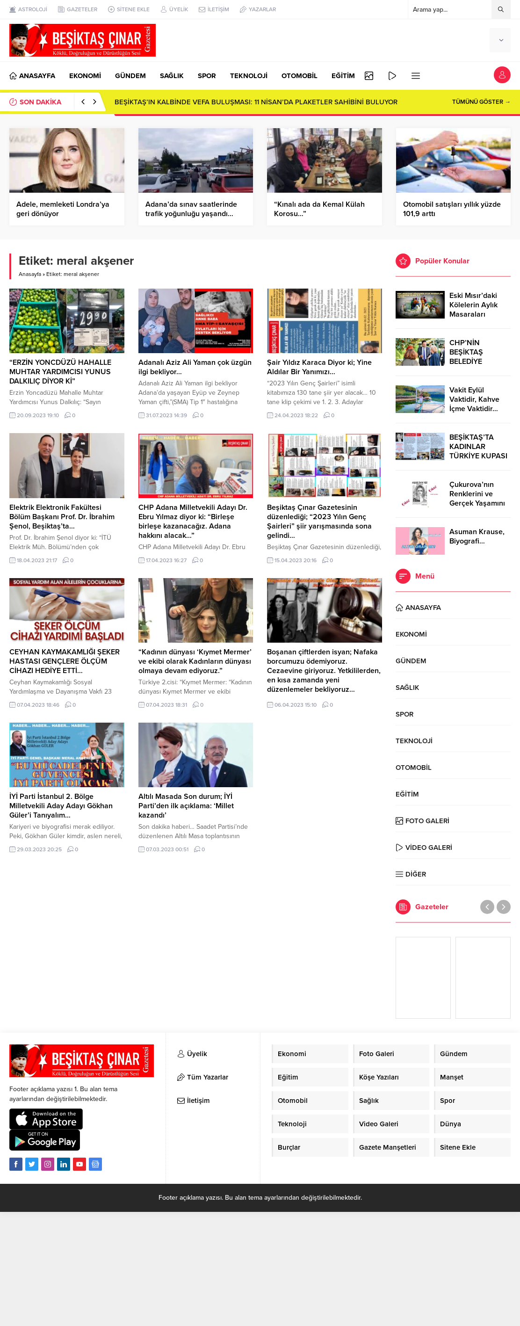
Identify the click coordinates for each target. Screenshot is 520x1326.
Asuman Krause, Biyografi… (477, 536)
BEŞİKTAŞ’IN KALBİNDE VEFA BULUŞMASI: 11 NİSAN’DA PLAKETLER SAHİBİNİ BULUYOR (256, 102)
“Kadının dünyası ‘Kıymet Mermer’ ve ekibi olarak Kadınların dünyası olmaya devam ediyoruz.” (195, 661)
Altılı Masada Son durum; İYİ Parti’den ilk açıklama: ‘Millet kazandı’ (186, 806)
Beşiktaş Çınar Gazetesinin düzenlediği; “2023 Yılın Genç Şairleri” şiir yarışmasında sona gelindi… (319, 521)
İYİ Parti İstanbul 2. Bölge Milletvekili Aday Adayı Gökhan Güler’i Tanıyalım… (61, 806)
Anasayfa (30, 274)
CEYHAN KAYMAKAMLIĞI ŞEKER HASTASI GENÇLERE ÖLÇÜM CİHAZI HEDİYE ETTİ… (64, 661)
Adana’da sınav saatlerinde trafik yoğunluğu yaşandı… (191, 209)
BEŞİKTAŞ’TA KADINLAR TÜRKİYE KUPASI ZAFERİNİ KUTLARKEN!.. (478, 456)
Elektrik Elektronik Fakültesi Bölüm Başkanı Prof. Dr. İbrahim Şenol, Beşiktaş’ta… (62, 517)
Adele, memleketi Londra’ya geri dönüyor (62, 209)
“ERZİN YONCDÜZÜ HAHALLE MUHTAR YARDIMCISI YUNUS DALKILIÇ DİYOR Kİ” (60, 372)
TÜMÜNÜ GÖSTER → (481, 102)
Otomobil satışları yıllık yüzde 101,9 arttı (452, 209)
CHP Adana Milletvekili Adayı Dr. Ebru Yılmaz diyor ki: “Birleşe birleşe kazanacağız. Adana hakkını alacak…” (192, 521)
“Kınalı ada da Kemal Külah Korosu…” (319, 209)
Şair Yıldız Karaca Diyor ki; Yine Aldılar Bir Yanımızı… (319, 367)
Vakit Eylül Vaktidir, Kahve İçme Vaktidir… (474, 399)
